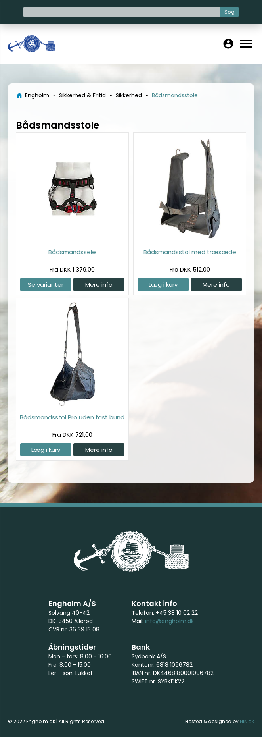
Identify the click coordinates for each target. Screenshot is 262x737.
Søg (229, 11)
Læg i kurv (163, 284)
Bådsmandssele (72, 252)
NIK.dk (247, 721)
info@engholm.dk (169, 621)
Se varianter (45, 284)
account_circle (228, 44)
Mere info (99, 284)
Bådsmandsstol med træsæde (189, 252)
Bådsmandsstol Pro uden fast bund (72, 417)
